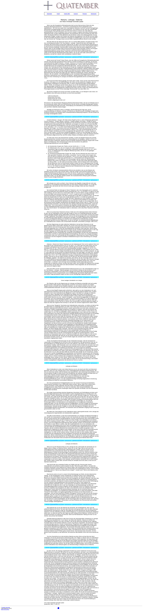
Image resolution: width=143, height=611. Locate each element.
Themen (84, 13)
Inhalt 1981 (67, 13)
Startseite (49, 13)
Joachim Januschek (6, 607)
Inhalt (58, 13)
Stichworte (93, 13)
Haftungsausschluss (5, 609)
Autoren (76, 13)
